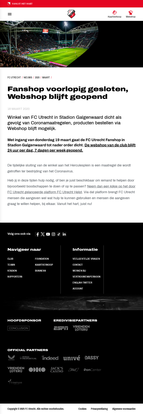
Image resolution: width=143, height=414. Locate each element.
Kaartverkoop (44, 264)
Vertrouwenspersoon (86, 276)
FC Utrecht (14, 77)
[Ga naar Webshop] (131, 14)
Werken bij (79, 270)
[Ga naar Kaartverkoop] (114, 14)
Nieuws (28, 77)
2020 (37, 77)
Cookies (82, 408)
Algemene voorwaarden (124, 408)
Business (40, 270)
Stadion (12, 270)
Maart (46, 77)
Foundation (42, 258)
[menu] (9, 14)
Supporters (14, 276)
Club (10, 258)
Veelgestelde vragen (86, 258)
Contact (78, 264)
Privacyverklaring (99, 408)
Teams (11, 264)
